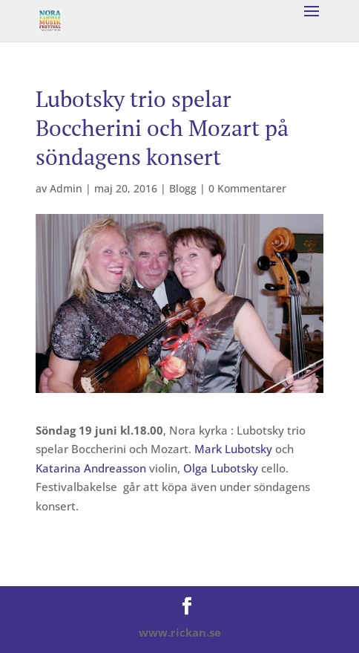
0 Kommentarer (247, 188)
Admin (66, 188)
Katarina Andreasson (91, 468)
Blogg (183, 188)
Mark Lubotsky (233, 448)
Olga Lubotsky (220, 468)
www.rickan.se (180, 632)
